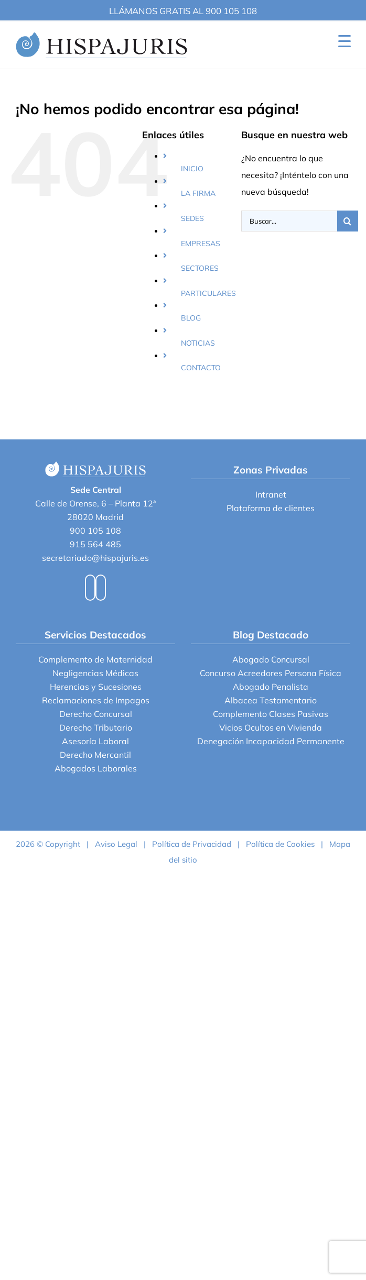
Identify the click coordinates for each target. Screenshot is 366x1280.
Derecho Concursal (95, 714)
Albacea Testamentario (270, 700)
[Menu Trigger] (344, 40)
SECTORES (200, 268)
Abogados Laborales (96, 768)
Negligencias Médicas (95, 673)
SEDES (192, 218)
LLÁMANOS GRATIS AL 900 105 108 (183, 10)
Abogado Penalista (270, 686)
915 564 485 (95, 544)
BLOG (191, 318)
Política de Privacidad (191, 844)
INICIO (192, 168)
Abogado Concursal (270, 659)
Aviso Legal (116, 844)
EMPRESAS (200, 243)
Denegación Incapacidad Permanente (271, 741)
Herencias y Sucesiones (96, 686)
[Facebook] (90, 588)
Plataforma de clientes (271, 508)
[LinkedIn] (100, 588)
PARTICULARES (208, 293)
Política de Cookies (280, 844)
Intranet (270, 494)
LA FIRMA (198, 193)
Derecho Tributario (95, 727)
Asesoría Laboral (95, 741)
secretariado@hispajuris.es (95, 558)
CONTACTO (201, 367)
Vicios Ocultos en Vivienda (270, 727)
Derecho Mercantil (95, 754)
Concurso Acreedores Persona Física (270, 673)
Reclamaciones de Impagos (95, 700)
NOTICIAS (198, 343)
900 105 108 (95, 530)
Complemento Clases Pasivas (270, 714)
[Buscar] (347, 221)
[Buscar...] (289, 221)
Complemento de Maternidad (95, 659)
